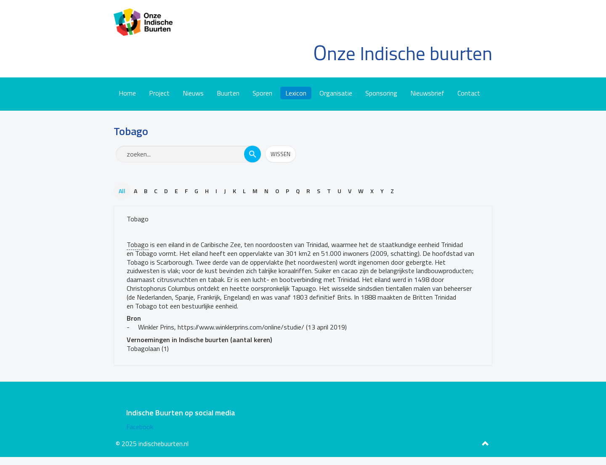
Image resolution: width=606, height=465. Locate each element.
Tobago (138, 219)
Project (159, 93)
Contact (468, 93)
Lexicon (295, 93)
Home (127, 93)
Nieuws (193, 93)
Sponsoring (381, 93)
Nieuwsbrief (427, 93)
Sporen (262, 93)
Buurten (228, 93)
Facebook (139, 427)
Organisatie (335, 93)
